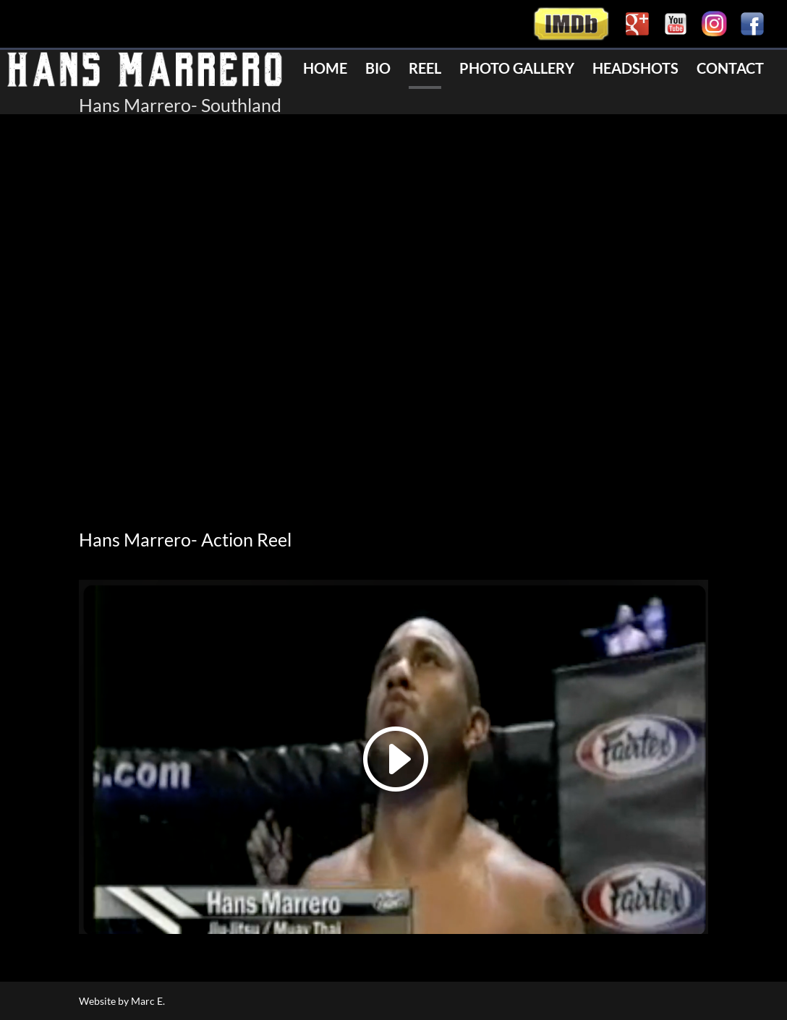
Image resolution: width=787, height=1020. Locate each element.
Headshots (635, 70)
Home (325, 70)
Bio (378, 70)
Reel (425, 70)
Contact (730, 70)
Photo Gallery (516, 70)
